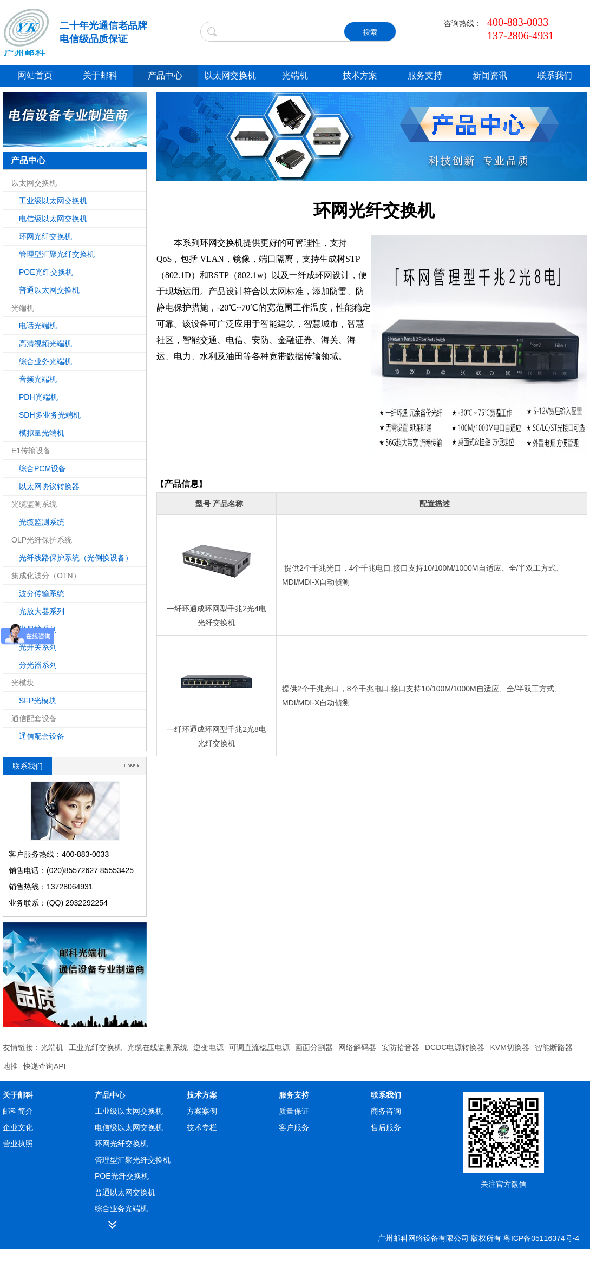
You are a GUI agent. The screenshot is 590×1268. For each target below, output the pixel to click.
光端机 (295, 75)
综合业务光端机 (45, 361)
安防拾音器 (400, 1047)
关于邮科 (100, 75)
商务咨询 (386, 1111)
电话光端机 (38, 325)
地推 (10, 1066)
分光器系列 (38, 665)
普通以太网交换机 (49, 290)
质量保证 (294, 1111)
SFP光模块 (37, 700)
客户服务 (294, 1127)
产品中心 (165, 75)
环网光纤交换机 (45, 236)
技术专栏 (202, 1127)
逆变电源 (208, 1047)
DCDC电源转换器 (454, 1047)
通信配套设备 (41, 736)
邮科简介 (18, 1111)
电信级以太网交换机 (53, 218)
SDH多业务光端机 (50, 415)
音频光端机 (38, 379)
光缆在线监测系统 (157, 1047)
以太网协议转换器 (49, 486)
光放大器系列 (41, 611)
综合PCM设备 (42, 468)
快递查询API (44, 1066)
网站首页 (35, 75)
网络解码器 (357, 1047)
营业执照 (18, 1143)
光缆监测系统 (41, 522)
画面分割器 (314, 1047)
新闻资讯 (490, 75)
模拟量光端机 (41, 432)
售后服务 (386, 1127)
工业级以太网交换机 (53, 200)
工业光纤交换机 (95, 1047)
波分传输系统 (41, 593)
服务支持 (425, 75)
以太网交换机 (230, 75)
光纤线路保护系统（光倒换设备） (76, 557)
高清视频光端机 (45, 343)
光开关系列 (38, 647)
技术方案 (360, 75)
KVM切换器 (509, 1047)
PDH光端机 (38, 397)
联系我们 (554, 75)
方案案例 (202, 1111)
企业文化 (18, 1127)
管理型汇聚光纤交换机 (57, 254)
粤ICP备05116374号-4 (541, 1238)
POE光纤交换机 (46, 272)
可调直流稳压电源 (259, 1047)
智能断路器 (554, 1047)
